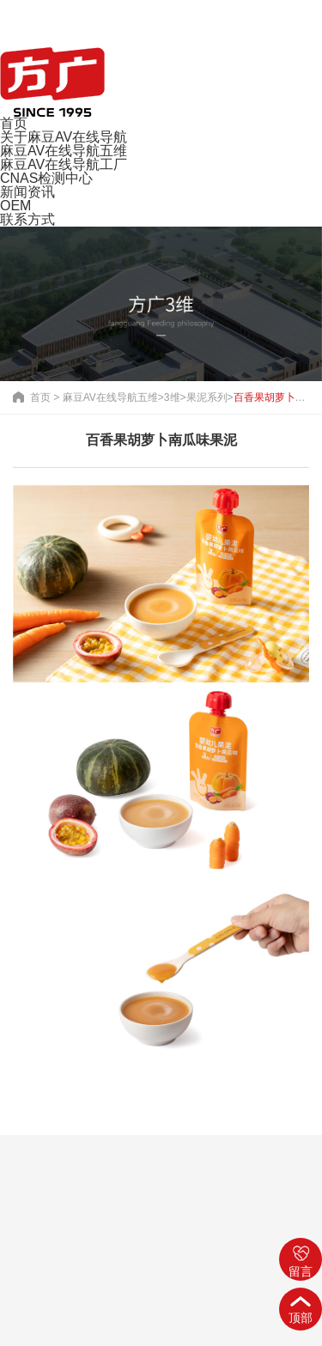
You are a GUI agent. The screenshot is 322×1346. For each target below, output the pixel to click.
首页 (13, 123)
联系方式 (27, 219)
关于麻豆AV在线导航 (63, 137)
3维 (172, 397)
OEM (15, 205)
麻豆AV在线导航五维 (63, 150)
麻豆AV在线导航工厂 (63, 164)
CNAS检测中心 (46, 178)
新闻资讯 (27, 192)
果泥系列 (207, 397)
